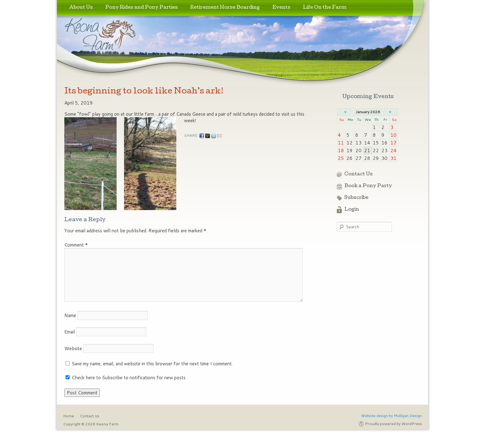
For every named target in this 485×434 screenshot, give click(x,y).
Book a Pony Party (368, 186)
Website (73, 348)
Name (70, 315)
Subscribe (356, 198)
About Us (81, 7)
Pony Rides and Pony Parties (141, 7)
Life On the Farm (324, 7)
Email (69, 332)
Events (281, 7)
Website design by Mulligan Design (391, 415)
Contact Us (358, 174)
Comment (76, 245)
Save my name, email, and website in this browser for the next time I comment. (152, 363)
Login (351, 209)
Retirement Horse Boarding (225, 7)
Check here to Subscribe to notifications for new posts (126, 377)
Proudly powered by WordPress (393, 423)
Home (68, 416)
